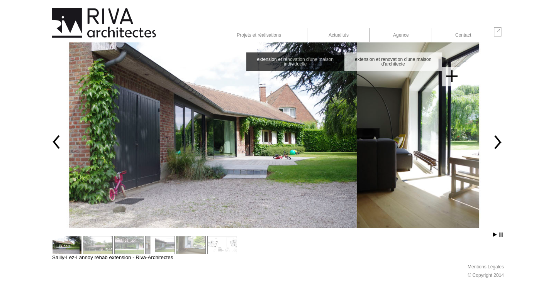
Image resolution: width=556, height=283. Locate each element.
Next (497, 142)
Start (495, 234)
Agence (401, 35)
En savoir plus (451, 76)
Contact (463, 35)
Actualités (339, 35)
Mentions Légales (486, 267)
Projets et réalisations (259, 35)
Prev (56, 142)
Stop (501, 234)
